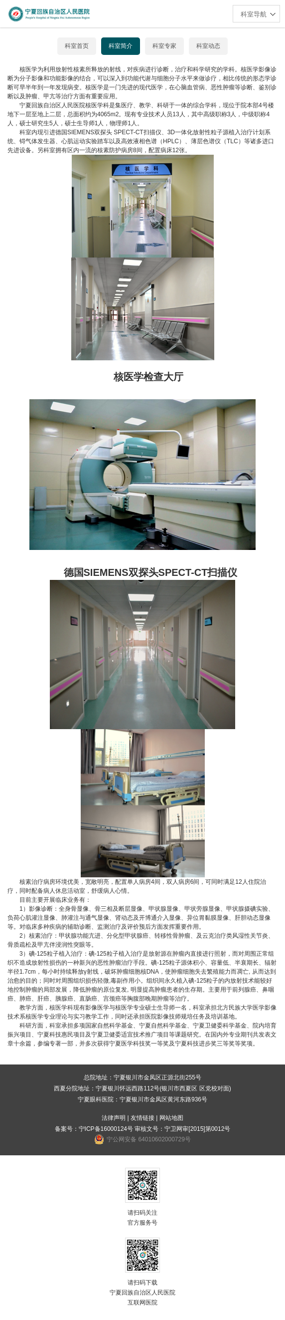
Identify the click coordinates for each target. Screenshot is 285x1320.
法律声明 (114, 1117)
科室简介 (121, 45)
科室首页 (77, 45)
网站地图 (171, 1117)
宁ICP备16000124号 (106, 1128)
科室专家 (164, 45)
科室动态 (208, 45)
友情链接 (142, 1117)
